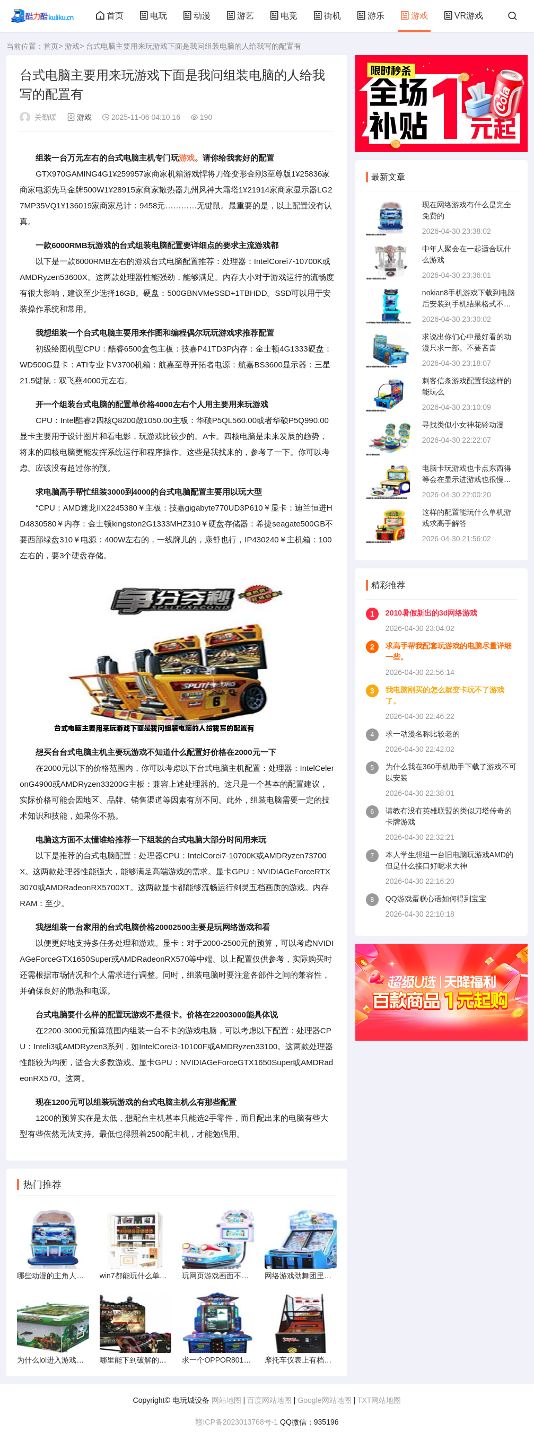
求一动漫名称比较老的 (423, 734)
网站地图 (226, 1400)
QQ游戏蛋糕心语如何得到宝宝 (436, 898)
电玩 (153, 15)
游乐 (370, 15)
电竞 (283, 15)
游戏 (414, 15)
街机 (327, 15)
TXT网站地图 (379, 1400)
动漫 (197, 15)
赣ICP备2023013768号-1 (236, 1422)
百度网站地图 (269, 1400)
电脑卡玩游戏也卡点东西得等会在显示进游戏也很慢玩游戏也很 (466, 479)
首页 (110, 15)
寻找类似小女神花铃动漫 (463, 424)
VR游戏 (463, 15)
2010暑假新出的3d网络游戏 (431, 613)
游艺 (240, 15)
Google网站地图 (324, 1400)
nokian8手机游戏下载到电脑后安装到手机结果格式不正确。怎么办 (468, 303)
